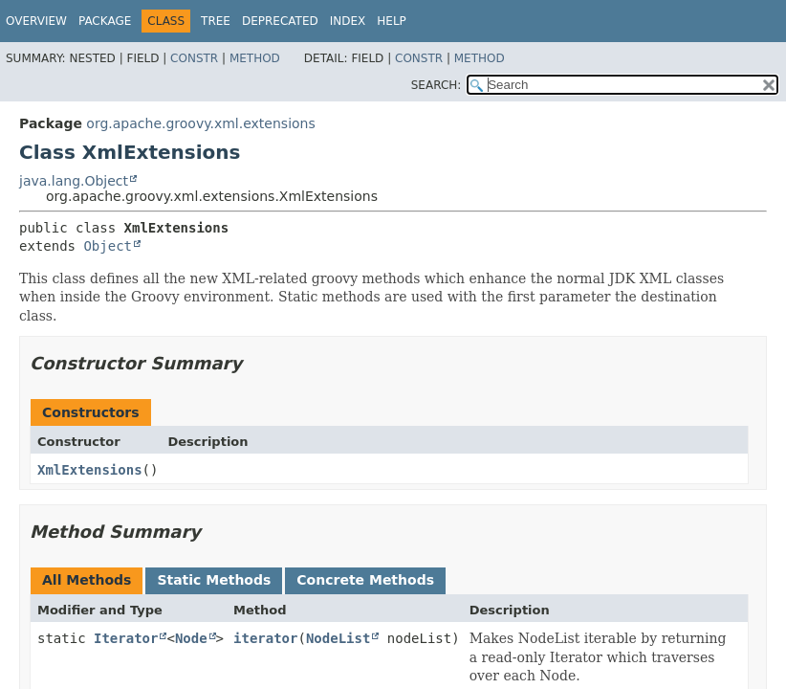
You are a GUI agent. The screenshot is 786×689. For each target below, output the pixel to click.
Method (254, 58)
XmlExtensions (89, 470)
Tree (215, 21)
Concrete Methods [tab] (365, 580)
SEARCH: (436, 85)
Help (391, 21)
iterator (265, 638)
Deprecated (280, 21)
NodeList (338, 638)
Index (348, 21)
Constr (194, 58)
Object (107, 246)
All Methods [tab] (86, 580)
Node (191, 638)
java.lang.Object (73, 181)
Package (104, 21)
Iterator (126, 638)
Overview (36, 21)
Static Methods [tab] (214, 580)
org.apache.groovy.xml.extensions (200, 123)
